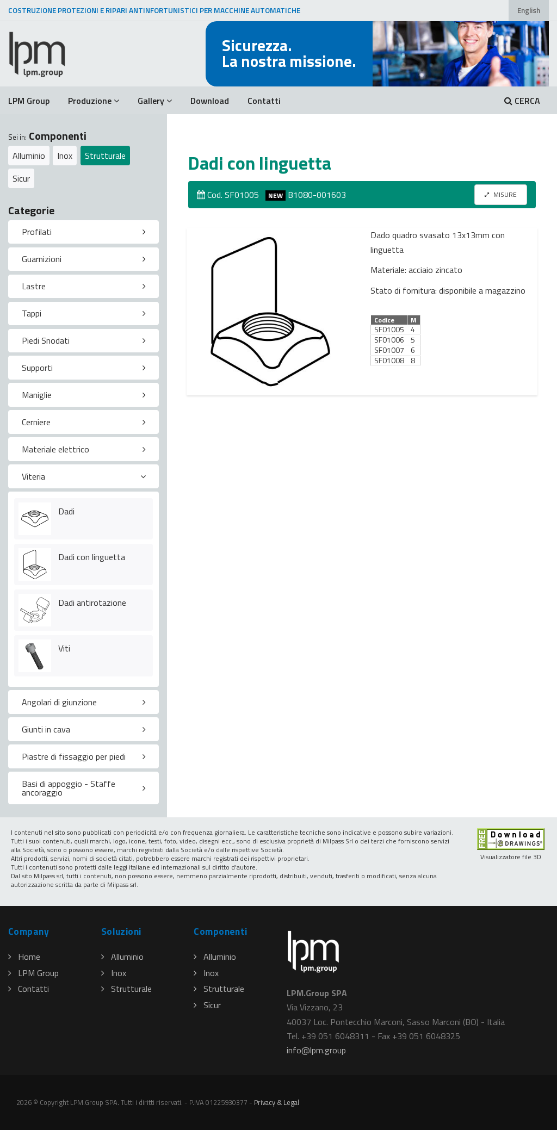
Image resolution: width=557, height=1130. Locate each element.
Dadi (66, 511)
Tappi (31, 313)
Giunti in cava (46, 729)
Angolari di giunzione (59, 702)
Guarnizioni (41, 258)
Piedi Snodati (46, 340)
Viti (64, 648)
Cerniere (36, 422)
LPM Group (28, 100)
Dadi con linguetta (91, 556)
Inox (64, 155)
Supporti (37, 367)
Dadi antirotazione (92, 602)
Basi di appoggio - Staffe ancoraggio (68, 788)
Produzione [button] (93, 100)
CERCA (522, 100)
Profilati (37, 231)
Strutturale (105, 155)
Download (209, 100)
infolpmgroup (316, 1050)
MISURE (501, 194)
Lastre (34, 286)
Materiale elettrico (55, 449)
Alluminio (29, 155)
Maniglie (37, 394)
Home (24, 956)
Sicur (21, 178)
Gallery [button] (155, 100)
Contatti (264, 100)
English (528, 10)
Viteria (33, 476)
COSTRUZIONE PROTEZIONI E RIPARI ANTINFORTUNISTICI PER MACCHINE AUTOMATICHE (154, 10)
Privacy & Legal (276, 1102)
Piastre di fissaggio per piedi (74, 756)
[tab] (83, 232)
